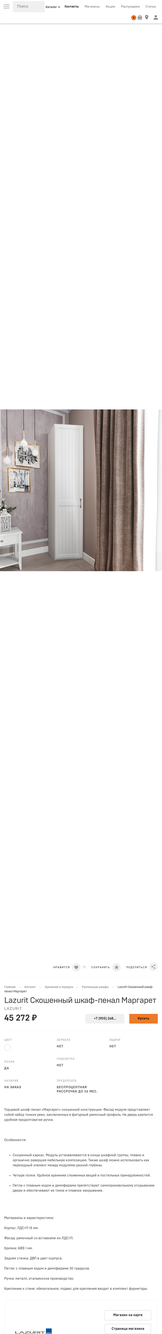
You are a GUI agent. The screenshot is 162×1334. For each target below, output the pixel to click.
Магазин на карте (128, 1315)
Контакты (72, 6)
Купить (143, 1018)
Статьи (151, 6)
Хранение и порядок (59, 987)
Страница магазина (128, 1328)
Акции (110, 6)
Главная (10, 987)
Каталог (30, 987)
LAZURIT (13, 1009)
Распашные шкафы (95, 987)
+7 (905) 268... (105, 1018)
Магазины (92, 6)
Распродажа (130, 6)
